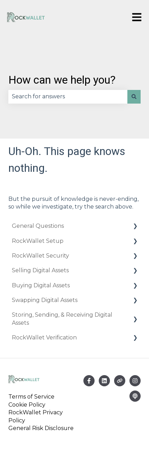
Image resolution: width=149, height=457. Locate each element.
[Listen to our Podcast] (135, 396)
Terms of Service (32, 396)
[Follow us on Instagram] (135, 380)
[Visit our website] (119, 380)
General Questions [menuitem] (38, 226)
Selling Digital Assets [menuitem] (40, 270)
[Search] (134, 96)
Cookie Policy (26, 404)
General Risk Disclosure (41, 428)
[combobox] (67, 96)
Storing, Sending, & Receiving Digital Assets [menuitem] (62, 318)
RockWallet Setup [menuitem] (38, 241)
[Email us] (104, 380)
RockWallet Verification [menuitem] (44, 337)
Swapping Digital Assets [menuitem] (44, 300)
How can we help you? (62, 79)
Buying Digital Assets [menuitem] (41, 285)
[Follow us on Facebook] (89, 380)
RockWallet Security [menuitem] (40, 255)
